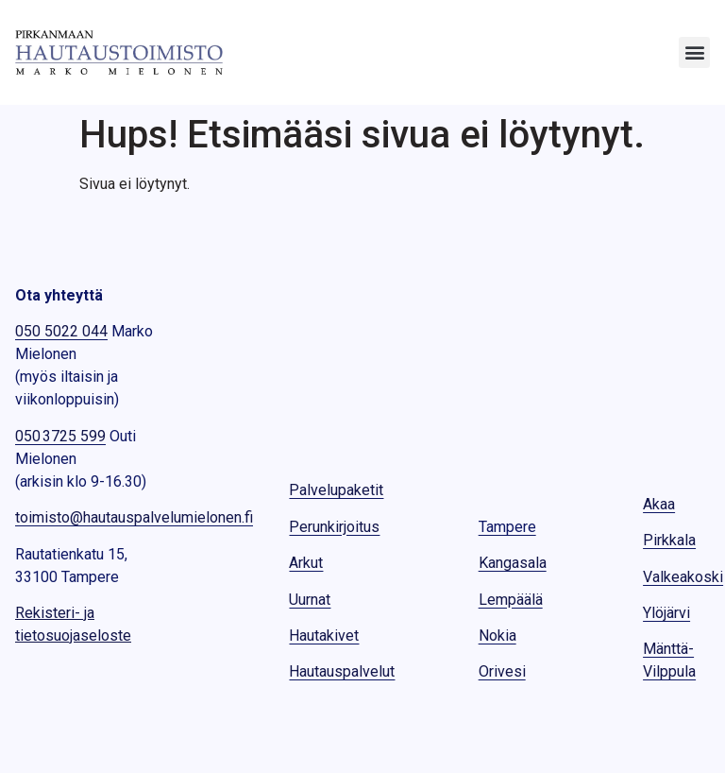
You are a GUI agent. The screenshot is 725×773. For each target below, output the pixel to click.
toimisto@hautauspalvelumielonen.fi (134, 517)
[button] (694, 52)
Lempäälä (511, 600)
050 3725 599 (60, 436)
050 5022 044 (61, 331)
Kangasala (513, 563)
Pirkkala (669, 540)
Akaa (659, 504)
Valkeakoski (683, 577)
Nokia (497, 635)
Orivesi (502, 671)
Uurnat (309, 600)
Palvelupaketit (336, 490)
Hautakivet (324, 635)
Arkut (306, 563)
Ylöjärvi (666, 613)
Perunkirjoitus (334, 527)
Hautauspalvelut (342, 671)
